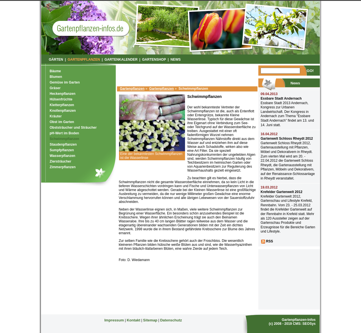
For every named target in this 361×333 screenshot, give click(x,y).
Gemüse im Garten (65, 82)
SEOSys (309, 324)
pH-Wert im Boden (64, 133)
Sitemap (150, 320)
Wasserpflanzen (62, 156)
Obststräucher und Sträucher (73, 128)
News (176, 60)
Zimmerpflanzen (63, 167)
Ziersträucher (60, 161)
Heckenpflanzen (62, 94)
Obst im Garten (62, 122)
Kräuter (56, 116)
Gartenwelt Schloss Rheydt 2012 (287, 139)
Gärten (56, 60)
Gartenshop (154, 60)
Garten (90, 28)
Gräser (55, 88)
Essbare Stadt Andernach (281, 98)
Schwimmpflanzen (64, 139)
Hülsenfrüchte (61, 99)
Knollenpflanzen (63, 111)
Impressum (114, 320)
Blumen (56, 77)
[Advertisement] (187, 73)
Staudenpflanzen (63, 144)
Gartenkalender (120, 60)
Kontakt (133, 320)
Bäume (55, 71)
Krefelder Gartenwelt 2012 (281, 192)
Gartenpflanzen (132, 89)
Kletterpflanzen (62, 105)
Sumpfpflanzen (62, 150)
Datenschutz (171, 320)
